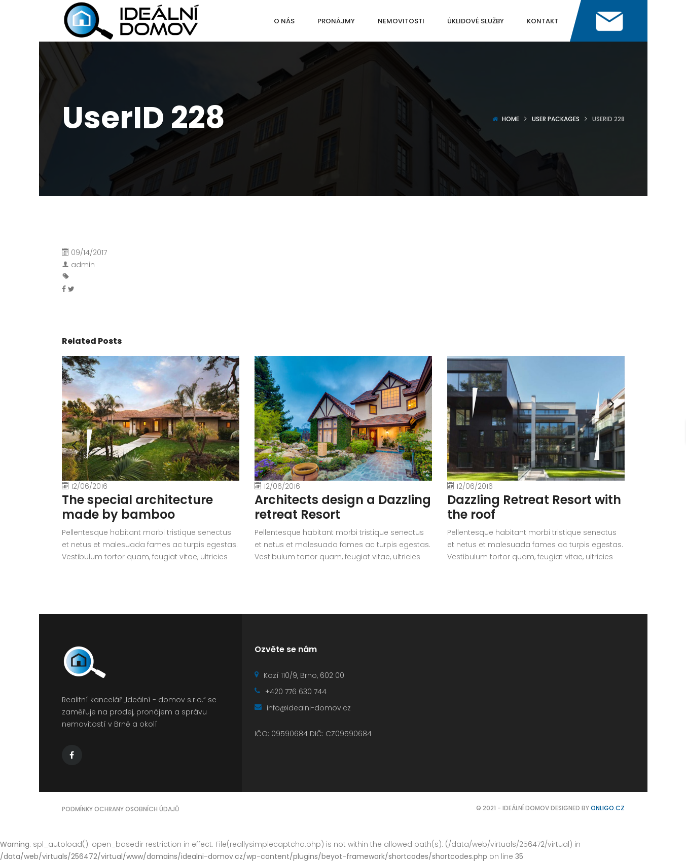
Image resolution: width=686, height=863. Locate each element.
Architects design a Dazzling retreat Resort (343, 507)
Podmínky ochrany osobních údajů (120, 809)
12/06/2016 (89, 486)
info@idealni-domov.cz (303, 708)
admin (83, 265)
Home (510, 119)
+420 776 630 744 (291, 692)
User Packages (556, 119)
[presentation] (460, 403)
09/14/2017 (89, 252)
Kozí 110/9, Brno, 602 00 (299, 675)
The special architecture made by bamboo (137, 507)
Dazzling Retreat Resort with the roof (534, 507)
